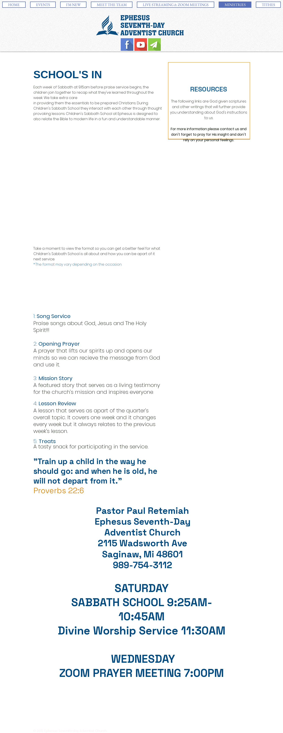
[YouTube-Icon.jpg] (140, 44)
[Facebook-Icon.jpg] (127, 44)
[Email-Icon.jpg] (154, 44)
